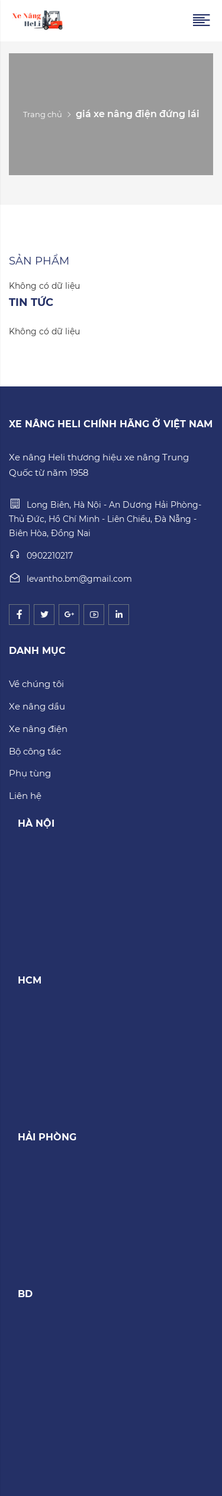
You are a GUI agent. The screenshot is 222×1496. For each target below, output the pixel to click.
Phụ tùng (30, 773)
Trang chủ (42, 114)
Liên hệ (25, 795)
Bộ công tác (35, 751)
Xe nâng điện (38, 728)
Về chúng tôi (36, 683)
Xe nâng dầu (37, 706)
